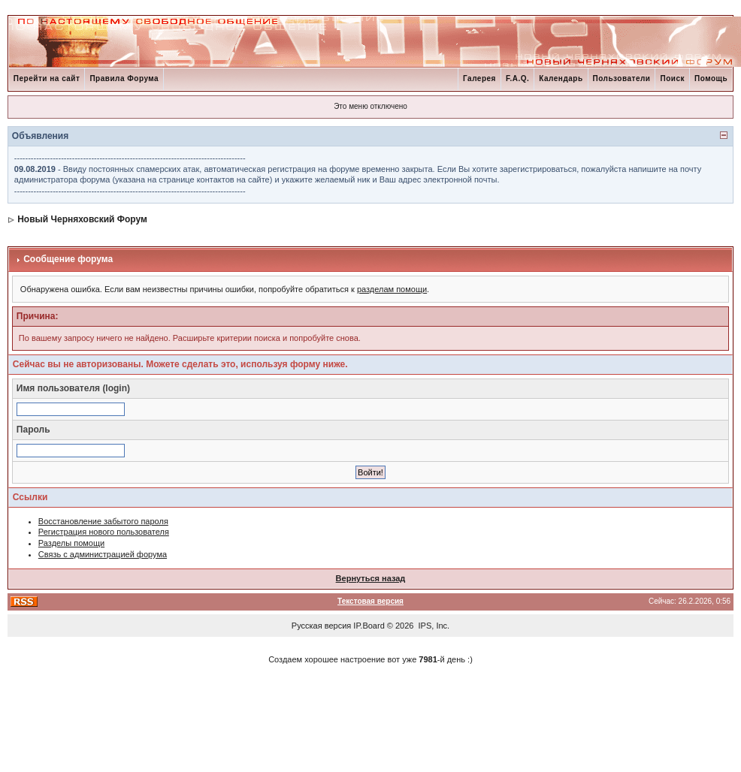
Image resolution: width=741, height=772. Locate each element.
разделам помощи (392, 289)
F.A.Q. (517, 78)
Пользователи (622, 78)
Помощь (710, 78)
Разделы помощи (71, 542)
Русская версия (321, 625)
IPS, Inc (433, 625)
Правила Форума (124, 78)
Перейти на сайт (47, 78)
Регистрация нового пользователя (103, 531)
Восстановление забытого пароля (103, 521)
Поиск (672, 78)
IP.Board (368, 625)
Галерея (479, 78)
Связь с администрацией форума (102, 554)
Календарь (560, 78)
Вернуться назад (371, 578)
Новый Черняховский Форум (82, 219)
